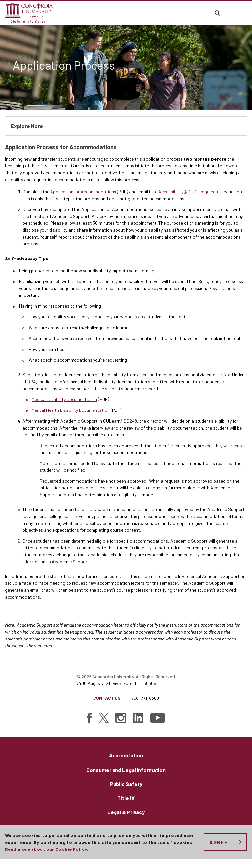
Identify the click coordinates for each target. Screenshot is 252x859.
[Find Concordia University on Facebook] (89, 717)
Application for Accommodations (83, 191)
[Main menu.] (240, 13)
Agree (218, 842)
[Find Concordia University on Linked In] (138, 717)
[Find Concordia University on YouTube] (158, 717)
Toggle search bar (217, 13)
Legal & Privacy (126, 812)
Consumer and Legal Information (126, 770)
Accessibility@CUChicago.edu (188, 191)
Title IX (126, 798)
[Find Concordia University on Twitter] (103, 717)
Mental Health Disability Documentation (71, 410)
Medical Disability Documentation (64, 399)
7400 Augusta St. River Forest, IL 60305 (116, 683)
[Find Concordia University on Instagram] (121, 717)
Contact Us (107, 698)
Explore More (27, 126)
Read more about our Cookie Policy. (46, 849)
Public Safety (126, 784)
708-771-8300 (145, 698)
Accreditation (126, 755)
